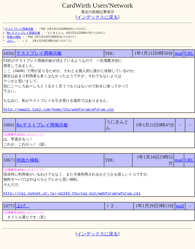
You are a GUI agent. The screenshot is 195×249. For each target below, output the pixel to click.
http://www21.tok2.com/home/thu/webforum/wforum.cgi (58, 115)
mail (179, 54)
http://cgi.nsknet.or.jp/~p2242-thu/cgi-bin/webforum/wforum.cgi (72, 202)
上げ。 (11, 42)
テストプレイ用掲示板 (20, 29)
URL (189, 54)
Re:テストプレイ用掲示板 (23, 33)
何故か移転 (14, 37)
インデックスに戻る (97, 17)
